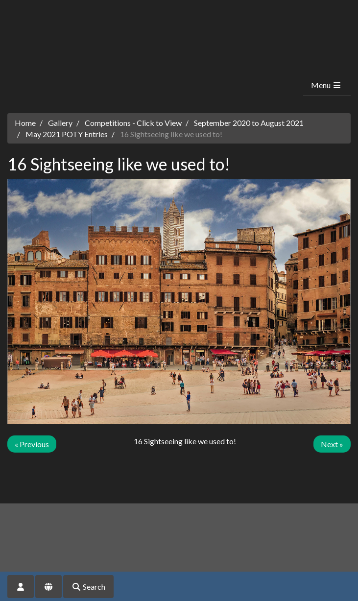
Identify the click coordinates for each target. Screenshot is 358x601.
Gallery (60, 122)
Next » (332, 444)
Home (25, 122)
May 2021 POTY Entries (66, 134)
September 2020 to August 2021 (249, 122)
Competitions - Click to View (133, 122)
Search (88, 586)
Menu (326, 85)
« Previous (32, 444)
